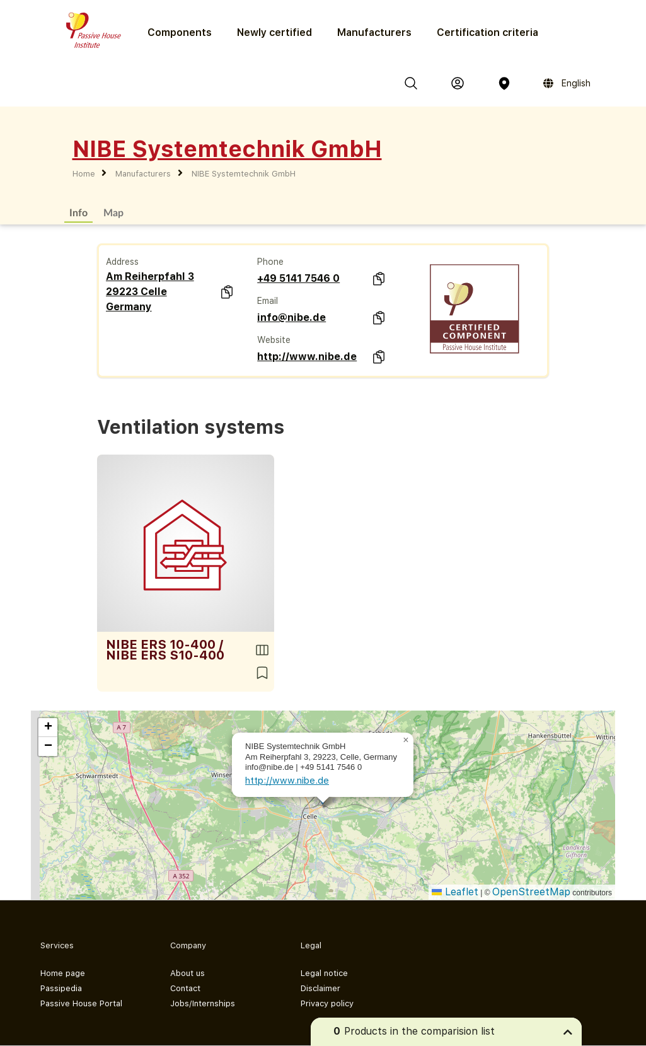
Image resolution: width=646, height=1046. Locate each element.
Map (113, 212)
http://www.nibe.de (307, 357)
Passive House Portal (81, 1003)
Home (83, 173)
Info (78, 212)
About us (187, 973)
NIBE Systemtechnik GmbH (244, 173)
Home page (62, 973)
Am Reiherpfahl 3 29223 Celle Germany (150, 291)
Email (267, 301)
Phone (270, 262)
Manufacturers (374, 32)
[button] (405, 740)
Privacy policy (327, 1003)
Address (122, 262)
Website (274, 340)
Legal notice (324, 973)
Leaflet (455, 892)
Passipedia (61, 988)
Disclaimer (320, 988)
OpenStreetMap (531, 892)
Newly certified (274, 32)
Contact (185, 988)
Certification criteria (487, 32)
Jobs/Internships (202, 1003)
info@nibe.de (291, 317)
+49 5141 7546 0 (298, 278)
